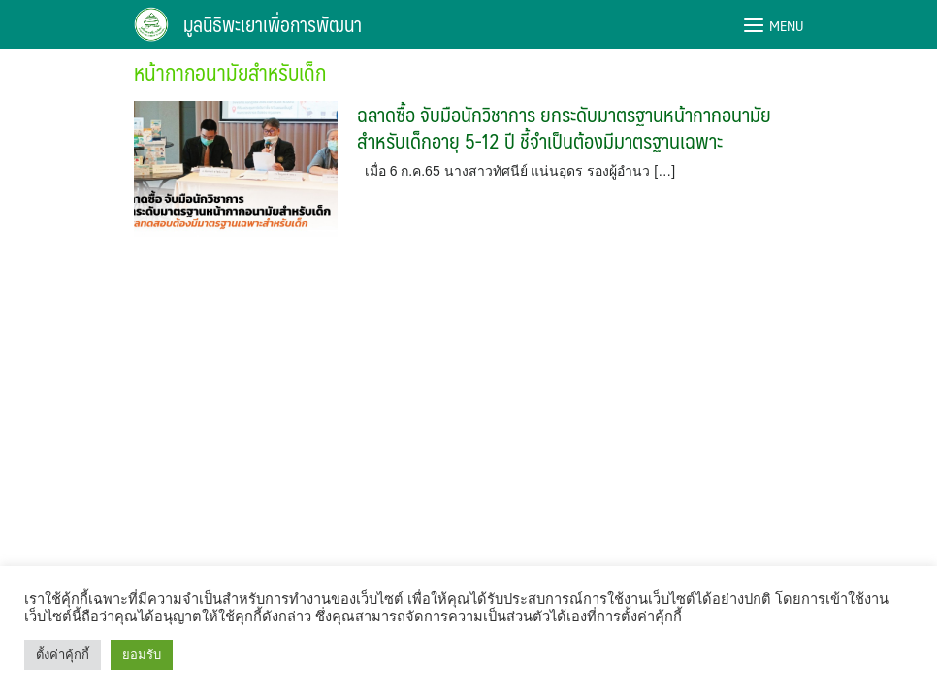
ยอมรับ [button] (141, 655)
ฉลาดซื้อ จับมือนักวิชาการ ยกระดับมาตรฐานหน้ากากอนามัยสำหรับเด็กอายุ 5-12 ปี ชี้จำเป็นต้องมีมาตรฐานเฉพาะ (564, 127)
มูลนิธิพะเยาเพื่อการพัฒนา (272, 24)
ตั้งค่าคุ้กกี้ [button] (62, 655)
